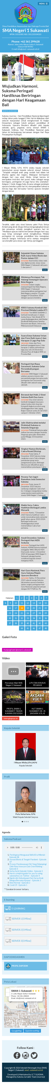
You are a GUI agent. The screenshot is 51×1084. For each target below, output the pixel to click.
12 (28, 603)
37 (10, 623)
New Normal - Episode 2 (20, 883)
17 (16, 608)
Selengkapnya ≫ (11, 718)
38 (16, 623)
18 (22, 608)
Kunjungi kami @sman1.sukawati (17, 650)
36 (46, 618)
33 (28, 618)
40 (28, 623)
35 (40, 618)
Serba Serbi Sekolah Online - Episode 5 (26, 871)
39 (22, 623)
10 (16, 603)
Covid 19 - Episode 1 (18, 885)
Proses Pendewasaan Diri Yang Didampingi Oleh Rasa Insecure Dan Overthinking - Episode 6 (28, 866)
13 (34, 603)
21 (40, 608)
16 (10, 608)
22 (46, 608)
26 (28, 613)
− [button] (8, 994)
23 (10, 613)
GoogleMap (17, 1031)
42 (40, 623)
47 (40, 628)
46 (34, 628)
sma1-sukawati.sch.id (34, 1070)
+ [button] (8, 990)
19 (28, 608)
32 (22, 618)
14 (40, 603)
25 (22, 613)
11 (22, 603)
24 (16, 613)
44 (22, 628)
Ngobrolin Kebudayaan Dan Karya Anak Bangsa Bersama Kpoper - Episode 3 (26, 879)
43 (46, 623)
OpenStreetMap (32, 1026)
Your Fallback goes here (24, 847)
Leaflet (22, 1026)
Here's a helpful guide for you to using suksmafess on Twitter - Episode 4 (26, 874)
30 (10, 618)
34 (34, 618)
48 (46, 628)
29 (46, 613)
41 (34, 623)
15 (46, 603)
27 (34, 613)
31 (16, 618)
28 (40, 613)
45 (28, 628)
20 (34, 608)
